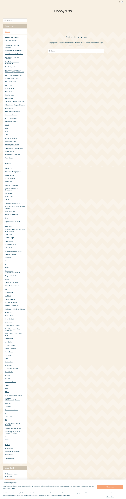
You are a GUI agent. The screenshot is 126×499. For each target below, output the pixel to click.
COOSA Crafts (9, 175)
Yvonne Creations (10, 348)
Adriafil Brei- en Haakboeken (14, 54)
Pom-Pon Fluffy (9, 151)
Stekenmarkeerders (11, 138)
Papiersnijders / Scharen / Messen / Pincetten (13, 432)
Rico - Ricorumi (9, 88)
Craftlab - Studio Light (11, 306)
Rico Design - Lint (10, 67)
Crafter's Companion (11, 185)
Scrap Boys (8, 226)
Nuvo (6, 264)
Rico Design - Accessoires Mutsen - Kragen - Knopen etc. (14, 71)
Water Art (8, 403)
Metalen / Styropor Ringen (13, 428)
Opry (6, 128)
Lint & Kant (8, 416)
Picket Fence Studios (11, 215)
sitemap (69, 495)
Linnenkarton (9, 234)
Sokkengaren (9, 108)
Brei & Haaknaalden (11, 118)
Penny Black (9, 352)
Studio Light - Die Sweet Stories (15, 309)
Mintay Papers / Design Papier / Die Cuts (15, 207)
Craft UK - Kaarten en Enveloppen (11, 189)
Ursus (6, 388)
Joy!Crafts (8, 296)
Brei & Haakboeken (11, 115)
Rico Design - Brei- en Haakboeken (12, 62)
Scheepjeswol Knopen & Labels (15, 105)
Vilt (6, 420)
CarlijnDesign (9, 292)
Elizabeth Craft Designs (12, 203)
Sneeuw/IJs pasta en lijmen (13, 251)
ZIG (6, 289)
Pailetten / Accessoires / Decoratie (12, 424)
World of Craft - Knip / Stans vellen (13, 334)
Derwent (7, 375)
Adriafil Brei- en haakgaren (13, 50)
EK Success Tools (10, 244)
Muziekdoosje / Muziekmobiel (14, 148)
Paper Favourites (10, 211)
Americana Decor (10, 382)
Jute (6, 413)
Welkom (7, 32)
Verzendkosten (9, 458)
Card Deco (8, 322)
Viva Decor (8, 355)
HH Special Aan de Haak (12, 111)
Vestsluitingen (9, 158)
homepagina (78, 45)
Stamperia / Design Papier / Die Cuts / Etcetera (15, 230)
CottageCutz (9, 365)
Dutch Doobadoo (10, 319)
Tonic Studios (9, 372)
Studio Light (8, 312)
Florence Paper (9, 238)
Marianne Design (10, 299)
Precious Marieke (10, 345)
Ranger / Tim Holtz (10, 276)
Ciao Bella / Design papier (13, 172)
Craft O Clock (9, 182)
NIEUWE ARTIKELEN (12, 37)
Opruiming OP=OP (11, 40)
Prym (6, 131)
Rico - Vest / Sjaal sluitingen (13, 75)
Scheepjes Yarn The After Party (14, 101)
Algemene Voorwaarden (12, 451)
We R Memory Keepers (12, 286)
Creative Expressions (11, 368)
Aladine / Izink (9, 168)
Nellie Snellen (9, 315)
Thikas (7, 385)
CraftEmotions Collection (12, 325)
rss (73, 495)
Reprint (7, 218)
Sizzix (6, 358)
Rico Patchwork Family (12, 78)
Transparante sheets (11, 410)
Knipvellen (8, 406)
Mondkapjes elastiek (11, 121)
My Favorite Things (11, 302)
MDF (6, 436)
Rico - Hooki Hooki (10, 82)
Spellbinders (9, 362)
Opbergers (8, 257)
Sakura (7, 279)
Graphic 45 (8, 193)
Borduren (7, 163)
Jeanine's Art (9, 339)
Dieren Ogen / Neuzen (12, 145)
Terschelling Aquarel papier (13, 395)
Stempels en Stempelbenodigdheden (12, 271)
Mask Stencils (9, 241)
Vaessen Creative (10, 254)
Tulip (6, 135)
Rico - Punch (9, 85)
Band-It (7, 439)
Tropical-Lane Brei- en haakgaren (12, 46)
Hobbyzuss (8, 488)
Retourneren (9, 448)
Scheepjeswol (9, 98)
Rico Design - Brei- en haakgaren (12, 57)
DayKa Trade (9, 196)
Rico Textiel (8, 91)
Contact (7, 445)
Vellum (7, 392)
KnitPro (7, 125)
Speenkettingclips (10, 141)
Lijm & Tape (8, 248)
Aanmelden (10, 481)
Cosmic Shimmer (10, 178)
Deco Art (7, 378)
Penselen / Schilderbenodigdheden (12, 399)
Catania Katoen (10, 95)
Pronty (7, 267)
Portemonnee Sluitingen (12, 155)
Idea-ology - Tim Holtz (11, 282)
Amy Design (8, 342)
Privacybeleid (9, 455)
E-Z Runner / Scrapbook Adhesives (12, 222)
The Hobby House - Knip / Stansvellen (13, 329)
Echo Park (8, 200)
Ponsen (7, 261)
